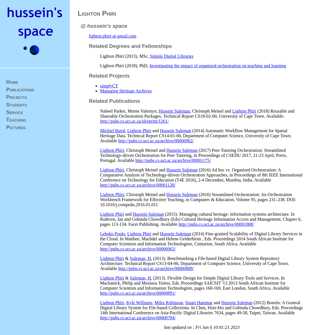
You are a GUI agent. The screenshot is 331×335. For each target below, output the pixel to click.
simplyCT (109, 85)
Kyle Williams (139, 302)
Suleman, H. (141, 258)
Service (14, 112)
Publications (20, 89)
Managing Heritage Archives (126, 91)
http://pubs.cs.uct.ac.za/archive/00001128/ (138, 185)
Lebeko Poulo (112, 233)
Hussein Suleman (174, 111)
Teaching (16, 120)
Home (12, 82)
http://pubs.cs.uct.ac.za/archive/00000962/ (156, 140)
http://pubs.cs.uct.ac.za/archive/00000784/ (138, 317)
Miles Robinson (169, 302)
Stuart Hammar (198, 302)
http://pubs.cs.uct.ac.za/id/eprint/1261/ (134, 121)
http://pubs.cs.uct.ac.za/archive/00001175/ (173, 160)
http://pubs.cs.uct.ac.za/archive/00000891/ (138, 293)
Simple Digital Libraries (172, 56)
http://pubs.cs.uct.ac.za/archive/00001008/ (216, 224)
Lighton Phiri (244, 111)
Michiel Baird (112, 130)
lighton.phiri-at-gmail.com (112, 36)
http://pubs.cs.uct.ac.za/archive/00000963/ (138, 248)
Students (16, 105)
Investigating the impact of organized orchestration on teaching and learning (218, 65)
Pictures (16, 127)
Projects (16, 97)
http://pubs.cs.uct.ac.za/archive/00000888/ (156, 268)
